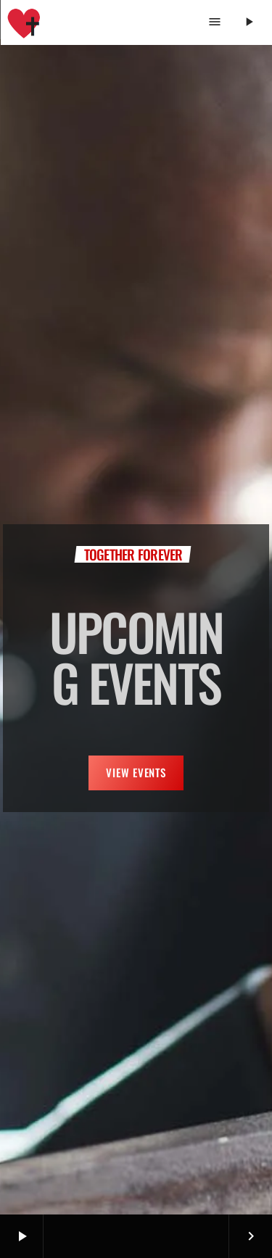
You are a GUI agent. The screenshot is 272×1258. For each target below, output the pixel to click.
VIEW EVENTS (135, 772)
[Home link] (24, 22)
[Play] (248, 22)
